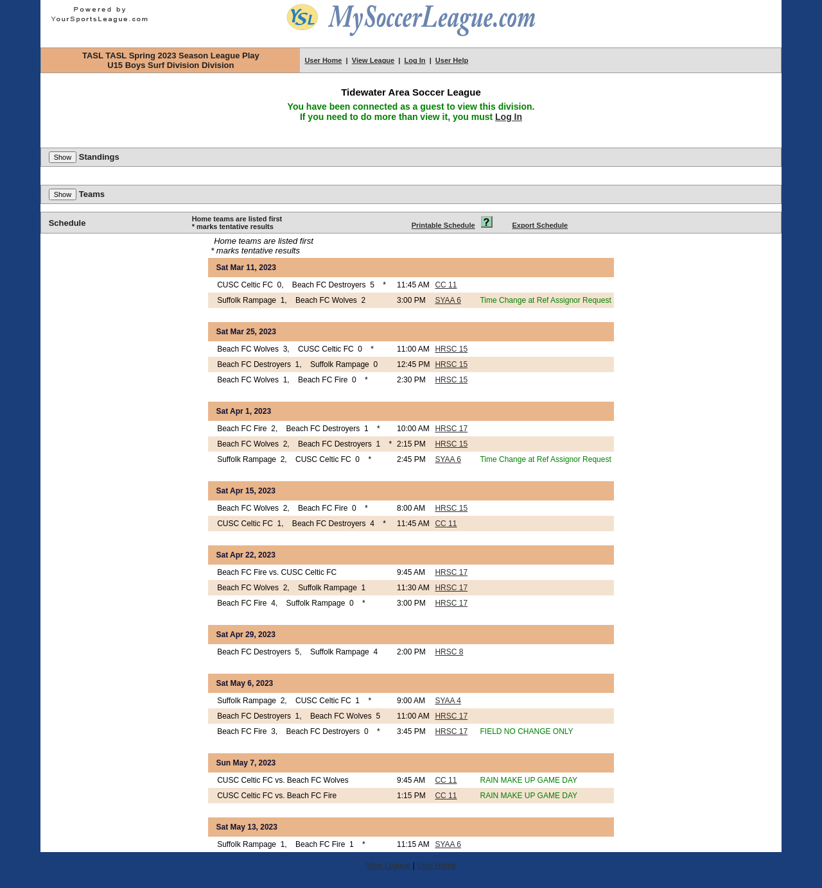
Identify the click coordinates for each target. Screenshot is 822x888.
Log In (508, 117)
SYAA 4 (447, 700)
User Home (323, 60)
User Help (451, 60)
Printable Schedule (443, 225)
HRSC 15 (451, 349)
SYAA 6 (447, 300)
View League (373, 60)
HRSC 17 (451, 428)
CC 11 (446, 284)
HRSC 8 (449, 651)
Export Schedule (540, 225)
